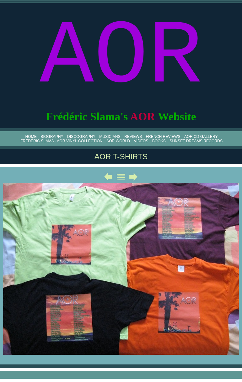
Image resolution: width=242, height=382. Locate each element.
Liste (121, 176)
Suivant (133, 176)
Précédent (108, 176)
